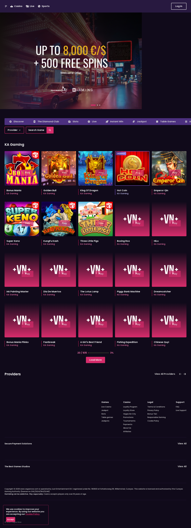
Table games (107, 417)
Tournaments (129, 421)
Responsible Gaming (156, 417)
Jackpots (105, 421)
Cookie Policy (153, 421)
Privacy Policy (153, 410)
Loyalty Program (130, 407)
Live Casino (106, 407)
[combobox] (14, 130)
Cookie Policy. (32, 514)
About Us (127, 428)
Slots (103, 414)
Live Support (181, 410)
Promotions (128, 417)
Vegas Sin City (129, 414)
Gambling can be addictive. (24, 494)
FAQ (177, 407)
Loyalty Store (129, 410)
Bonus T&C (152, 414)
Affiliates (127, 431)
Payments (127, 424)
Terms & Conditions (156, 407)
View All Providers (165, 374)
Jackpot (104, 410)
